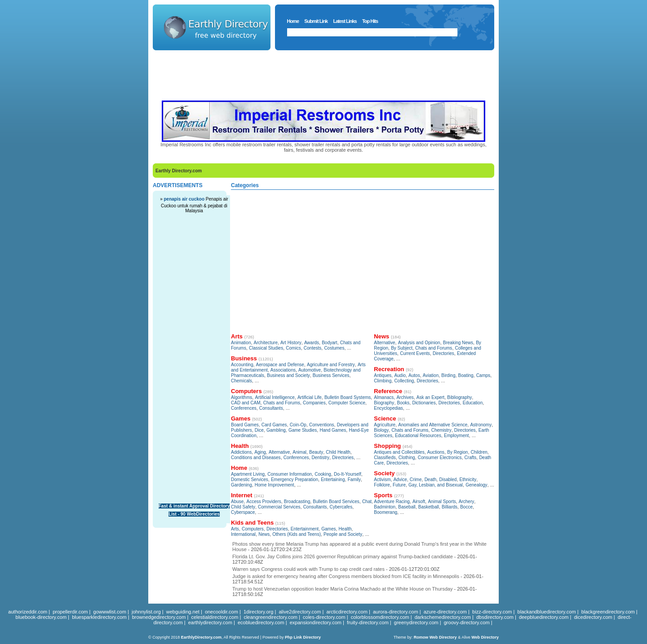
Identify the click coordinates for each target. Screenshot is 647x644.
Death (431, 479)
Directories (343, 457)
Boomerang (385, 512)
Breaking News (458, 342)
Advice (400, 479)
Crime (416, 479)
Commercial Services (279, 506)
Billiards (449, 506)
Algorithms (241, 397)
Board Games (245, 424)
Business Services (331, 375)
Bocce (466, 506)
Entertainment (305, 528)
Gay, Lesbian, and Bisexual (435, 484)
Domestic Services (249, 479)
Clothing (407, 457)
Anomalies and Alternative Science (432, 424)
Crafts (471, 457)
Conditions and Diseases (256, 457)
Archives (404, 397)
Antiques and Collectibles (399, 452)
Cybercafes (341, 506)
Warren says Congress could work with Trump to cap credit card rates (308, 569)
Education (473, 402)
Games (240, 418)
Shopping (387, 445)
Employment (456, 435)
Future (399, 484)
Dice (259, 430)
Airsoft (418, 501)
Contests (312, 348)
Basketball (428, 506)
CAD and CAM (246, 402)
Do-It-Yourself (347, 474)
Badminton (384, 506)
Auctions (435, 452)
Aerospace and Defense (280, 364)
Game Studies (302, 430)
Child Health (338, 452)
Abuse (237, 501)
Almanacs (384, 397)
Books (403, 402)
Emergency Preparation (294, 479)
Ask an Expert (430, 397)
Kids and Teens (252, 522)
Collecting (404, 380)
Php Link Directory (303, 637)
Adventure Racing (392, 501)
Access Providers (263, 501)
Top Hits (370, 21)
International (243, 534)
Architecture (266, 342)
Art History (290, 342)
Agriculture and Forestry (331, 364)
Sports (383, 495)
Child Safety (243, 506)
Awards (311, 342)
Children (479, 452)
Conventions (321, 424)
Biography (384, 402)
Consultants (271, 408)
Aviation (431, 375)
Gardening (241, 484)
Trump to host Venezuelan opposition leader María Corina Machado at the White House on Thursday (342, 588)
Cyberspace (243, 512)
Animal (299, 452)
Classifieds (384, 457)
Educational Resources (418, 435)
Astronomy (481, 424)
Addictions (241, 452)
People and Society (343, 534)
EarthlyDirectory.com (201, 637)
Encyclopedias (388, 408)
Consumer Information (289, 474)
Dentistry (320, 457)
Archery (466, 501)
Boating (466, 375)
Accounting (242, 364)
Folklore (382, 484)
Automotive (309, 370)
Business (244, 358)
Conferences (244, 408)
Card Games (274, 424)
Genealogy (476, 484)
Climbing (382, 380)
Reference (388, 391)
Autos (414, 375)
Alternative (279, 452)
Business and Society (288, 375)
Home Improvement (274, 484)
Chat (367, 501)
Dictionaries (423, 402)
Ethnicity (468, 479)
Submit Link (316, 21)
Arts (237, 336)
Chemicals (241, 380)
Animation (241, 342)
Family (354, 479)
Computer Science (346, 402)
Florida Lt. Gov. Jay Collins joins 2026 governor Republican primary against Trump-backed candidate (342, 556)
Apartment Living (248, 474)
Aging (260, 452)
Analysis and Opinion (419, 342)
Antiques (382, 375)
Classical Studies (266, 348)
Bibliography (459, 397)
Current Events (415, 353)
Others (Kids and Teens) (296, 534)
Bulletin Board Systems (347, 397)
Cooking (323, 474)
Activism (382, 479)
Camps (483, 375)
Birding (448, 375)
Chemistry (441, 430)
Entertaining (333, 479)
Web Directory (485, 637)
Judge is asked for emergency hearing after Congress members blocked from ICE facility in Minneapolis (345, 576)
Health (240, 445)
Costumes (334, 348)
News (264, 534)
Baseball (406, 506)
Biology (381, 430)
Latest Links (344, 21)
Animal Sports (442, 501)
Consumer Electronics (440, 457)
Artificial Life (309, 397)
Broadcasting (297, 501)
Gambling (276, 430)
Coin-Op (298, 424)
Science (385, 418)
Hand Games (332, 430)
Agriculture (384, 424)
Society (384, 473)
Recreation (389, 369)
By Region (457, 452)
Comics (293, 348)
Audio (400, 375)
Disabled (447, 479)
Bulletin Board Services (336, 501)
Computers (246, 391)
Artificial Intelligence (274, 397)
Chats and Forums (281, 402)
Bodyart (329, 342)
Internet (242, 495)
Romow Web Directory (435, 637)
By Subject (401, 348)
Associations (283, 370)
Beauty (316, 452)
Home (293, 21)
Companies (314, 402)
